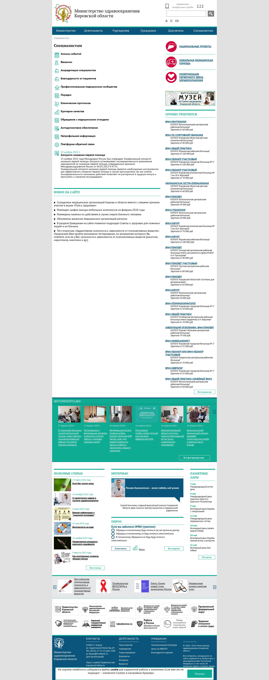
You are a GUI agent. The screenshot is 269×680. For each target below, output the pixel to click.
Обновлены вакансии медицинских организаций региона (92, 218)
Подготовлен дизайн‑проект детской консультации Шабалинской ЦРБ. (146, 434)
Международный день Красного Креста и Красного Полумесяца (201, 499)
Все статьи (95, 568)
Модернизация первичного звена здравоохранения (191, 77)
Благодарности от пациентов (78, 78)
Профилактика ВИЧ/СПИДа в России (120, 586)
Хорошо (200, 673)
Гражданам (148, 31)
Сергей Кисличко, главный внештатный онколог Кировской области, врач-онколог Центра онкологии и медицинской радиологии (149, 508)
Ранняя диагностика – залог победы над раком (152, 488)
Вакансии (66, 62)
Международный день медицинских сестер (201, 520)
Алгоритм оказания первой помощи (83, 155)
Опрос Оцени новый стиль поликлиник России (161, 586)
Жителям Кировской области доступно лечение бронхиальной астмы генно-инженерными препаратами (172, 437)
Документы (176, 31)
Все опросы (174, 548)
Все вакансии (205, 392)
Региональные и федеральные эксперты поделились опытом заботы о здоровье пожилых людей (95, 436)
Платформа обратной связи (78, 144)
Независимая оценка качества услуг (198, 586)
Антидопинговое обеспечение (79, 127)
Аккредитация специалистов (78, 70)
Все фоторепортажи (194, 457)
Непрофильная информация (78, 136)
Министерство (66, 31)
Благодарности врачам (162, 652)
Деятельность (93, 31)
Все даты (207, 557)
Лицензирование (127, 652)
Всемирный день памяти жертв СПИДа (202, 529)
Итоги (139, 549)
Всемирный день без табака (200, 549)
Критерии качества (72, 111)
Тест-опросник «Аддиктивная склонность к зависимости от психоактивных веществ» (82, 586)
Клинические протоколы (76, 103)
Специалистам (203, 31)
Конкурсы (123, 660)
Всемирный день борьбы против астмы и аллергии (202, 539)
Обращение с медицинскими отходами (85, 119)
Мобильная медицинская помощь (196, 62)
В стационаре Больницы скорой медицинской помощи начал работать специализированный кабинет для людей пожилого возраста (69, 437)
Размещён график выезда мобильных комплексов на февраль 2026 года (101, 209)
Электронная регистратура (164, 645)
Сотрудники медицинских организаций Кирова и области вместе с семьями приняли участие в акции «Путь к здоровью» (107, 204)
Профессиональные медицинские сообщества (89, 86)
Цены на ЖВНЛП (159, 648)
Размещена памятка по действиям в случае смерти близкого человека (99, 214)
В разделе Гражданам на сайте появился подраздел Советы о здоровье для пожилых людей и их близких (107, 224)
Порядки (66, 95)
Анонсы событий (71, 53)
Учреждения (120, 31)
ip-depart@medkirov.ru (97, 653)
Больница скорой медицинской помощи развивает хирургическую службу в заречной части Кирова (198, 437)
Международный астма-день (201, 488)
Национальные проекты (195, 46)
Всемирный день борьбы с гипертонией (202, 510)
